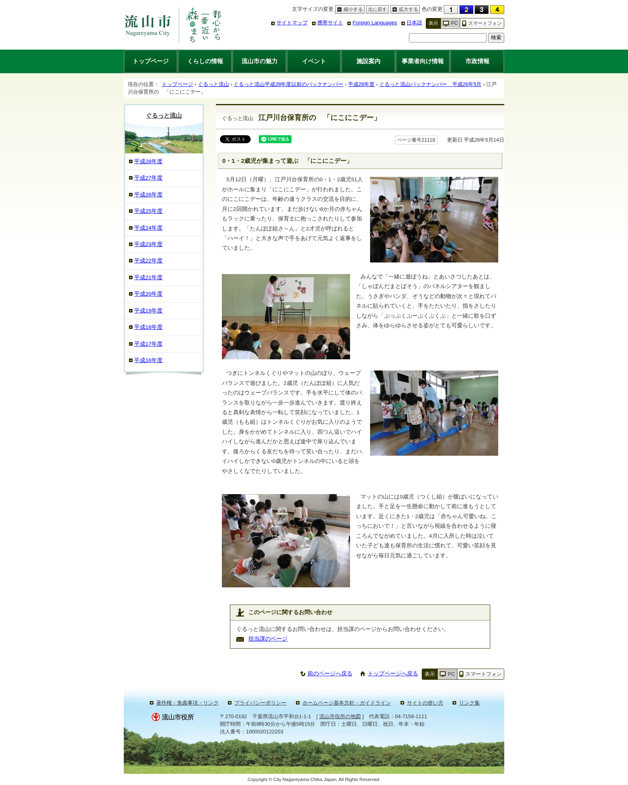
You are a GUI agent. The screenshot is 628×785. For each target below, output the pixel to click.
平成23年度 (148, 244)
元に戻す (376, 9)
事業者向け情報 (423, 61)
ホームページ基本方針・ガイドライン (346, 703)
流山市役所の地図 (340, 716)
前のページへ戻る (330, 674)
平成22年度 (148, 261)
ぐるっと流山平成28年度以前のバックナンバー (288, 84)
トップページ (151, 61)
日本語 (414, 23)
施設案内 (368, 61)
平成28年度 (148, 161)
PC (454, 23)
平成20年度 (148, 294)
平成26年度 (361, 84)
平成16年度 (148, 360)
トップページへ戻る (393, 674)
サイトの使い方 (425, 703)
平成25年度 (148, 211)
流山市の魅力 (260, 61)
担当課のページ (268, 639)
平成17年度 (148, 344)
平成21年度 (148, 277)
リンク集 (469, 703)
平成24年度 (148, 228)
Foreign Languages (374, 23)
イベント (314, 61)
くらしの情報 (205, 61)
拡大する (404, 9)
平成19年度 (148, 311)
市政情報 (477, 61)
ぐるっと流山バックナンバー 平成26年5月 (430, 84)
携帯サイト (330, 23)
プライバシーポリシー (260, 703)
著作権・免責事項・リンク (187, 703)
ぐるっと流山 (213, 84)
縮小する (349, 9)
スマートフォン (485, 23)
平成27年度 (148, 178)
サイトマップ (292, 23)
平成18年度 (148, 327)
